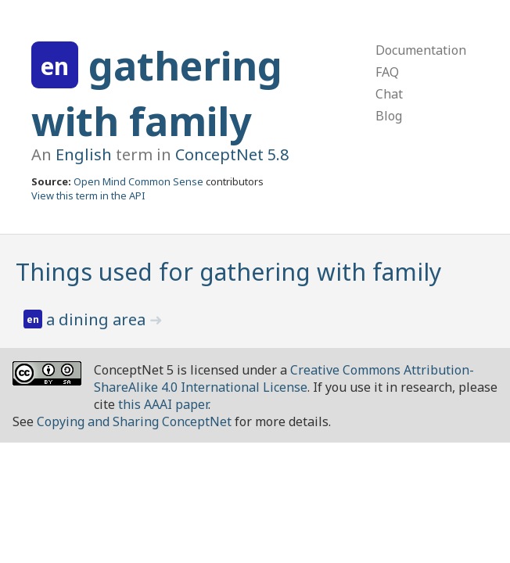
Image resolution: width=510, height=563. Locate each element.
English (84, 154)
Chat (389, 93)
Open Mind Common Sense (138, 181)
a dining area (97, 319)
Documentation (420, 50)
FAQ (387, 72)
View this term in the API (88, 195)
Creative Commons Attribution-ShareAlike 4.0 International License (284, 378)
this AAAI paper (163, 404)
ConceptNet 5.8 (232, 154)
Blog (388, 115)
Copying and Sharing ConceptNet (134, 421)
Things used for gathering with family (228, 272)
